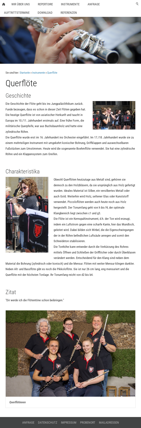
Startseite (25, 72)
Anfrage (28, 422)
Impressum (68, 422)
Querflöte (52, 72)
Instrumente (38, 72)
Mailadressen (109, 422)
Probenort (87, 422)
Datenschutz (47, 422)
